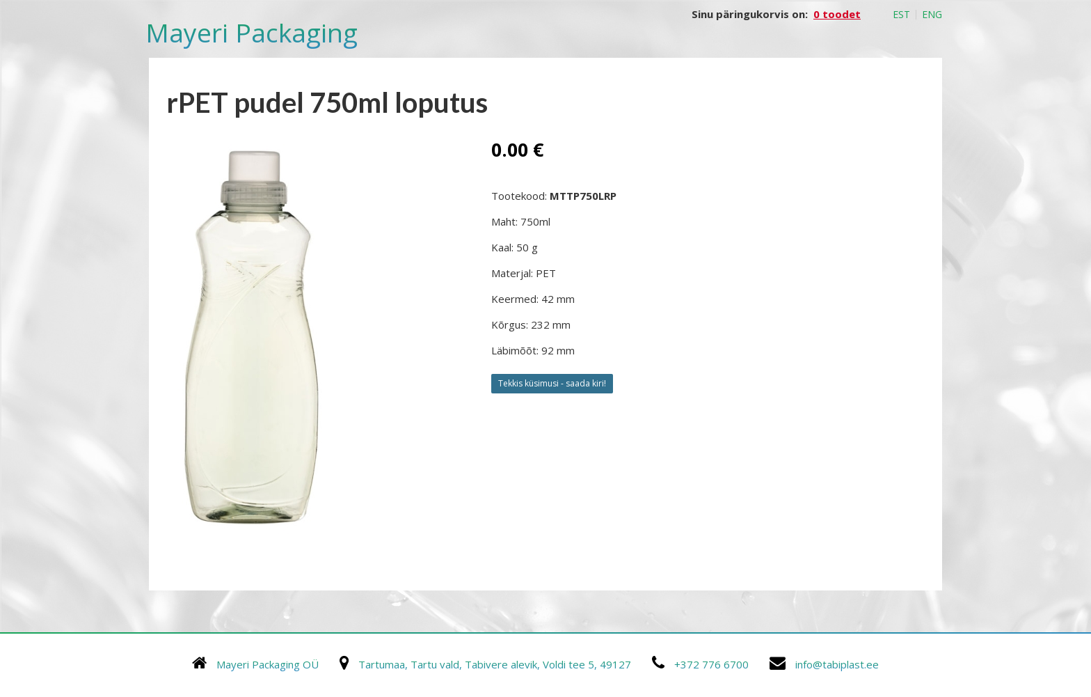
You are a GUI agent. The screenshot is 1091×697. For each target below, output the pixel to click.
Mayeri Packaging (251, 32)
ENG (932, 14)
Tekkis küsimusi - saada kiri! (552, 383)
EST (901, 14)
